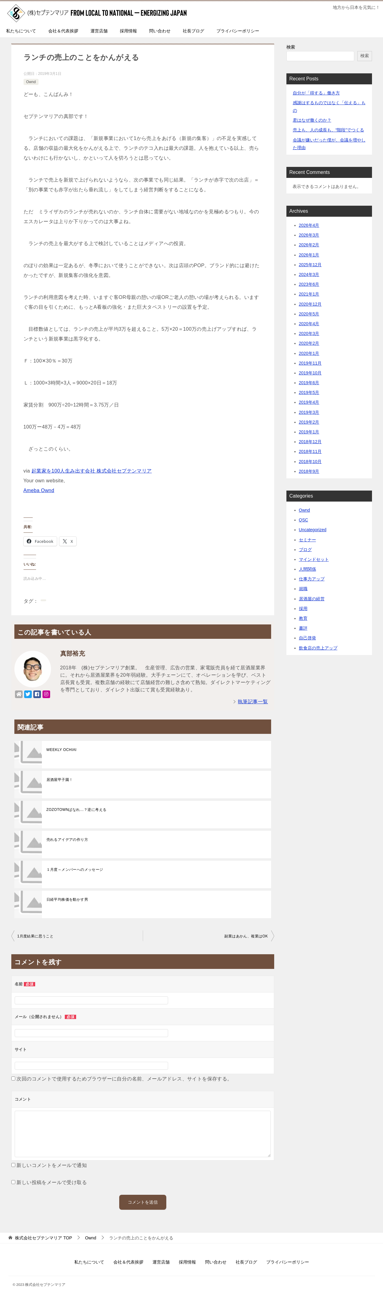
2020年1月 (309, 353)
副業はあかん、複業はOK (246, 936)
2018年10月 (310, 461)
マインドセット (314, 559)
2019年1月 (309, 431)
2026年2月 (309, 244)
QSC (303, 519)
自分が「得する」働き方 (316, 92)
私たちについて (21, 30)
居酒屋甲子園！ (59, 780)
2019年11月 (310, 363)
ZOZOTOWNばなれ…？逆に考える (76, 810)
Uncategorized (312, 529)
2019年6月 (309, 382)
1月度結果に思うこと (35, 936)
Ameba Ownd (39, 490)
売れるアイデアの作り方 (67, 839)
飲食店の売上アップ (318, 648)
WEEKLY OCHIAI (61, 750)
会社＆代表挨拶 (63, 30)
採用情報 (128, 30)
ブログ (305, 549)
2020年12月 (310, 304)
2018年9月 (309, 471)
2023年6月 (309, 284)
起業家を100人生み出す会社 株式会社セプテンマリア (91, 470)
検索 (290, 47)
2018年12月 (310, 441)
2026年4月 (309, 225)
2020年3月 (309, 333)
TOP (43, 1237)
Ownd (31, 82)
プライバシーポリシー (237, 30)
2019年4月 (309, 402)
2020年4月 (309, 323)
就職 (303, 588)
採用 (303, 608)
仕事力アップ (312, 578)
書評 (303, 628)
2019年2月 (309, 422)
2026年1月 (309, 254)
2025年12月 (310, 264)
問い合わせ (160, 30)
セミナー (307, 539)
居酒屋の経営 (312, 598)
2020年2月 (309, 343)
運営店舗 (99, 30)
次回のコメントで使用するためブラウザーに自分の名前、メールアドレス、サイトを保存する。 (124, 1078)
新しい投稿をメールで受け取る (52, 1182)
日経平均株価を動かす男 (67, 899)
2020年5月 (309, 313)
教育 (303, 618)
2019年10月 (310, 372)
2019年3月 (309, 412)
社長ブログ (193, 30)
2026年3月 (309, 235)
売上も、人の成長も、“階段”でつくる (328, 129)
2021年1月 (309, 294)
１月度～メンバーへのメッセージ (74, 869)
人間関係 (307, 569)
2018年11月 (310, 451)
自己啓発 (307, 637)
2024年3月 (309, 274)
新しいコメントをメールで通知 (52, 1165)
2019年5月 (309, 392)
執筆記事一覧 (253, 701)
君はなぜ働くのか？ (312, 120)
